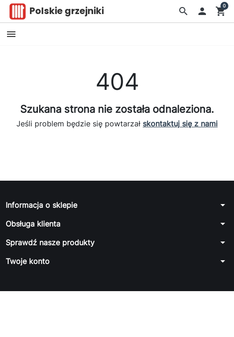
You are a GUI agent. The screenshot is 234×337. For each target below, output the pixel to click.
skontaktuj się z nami (180, 123)
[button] (183, 11)
